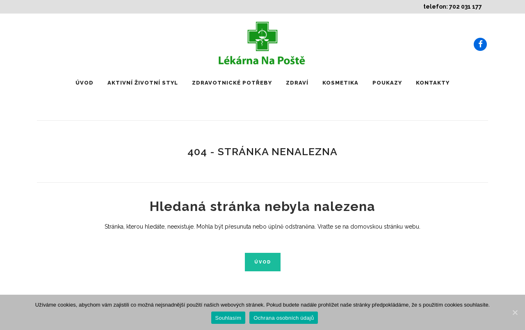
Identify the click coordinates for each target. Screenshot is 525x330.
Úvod (262, 262)
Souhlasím (228, 318)
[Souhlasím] (515, 312)
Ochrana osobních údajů (283, 318)
